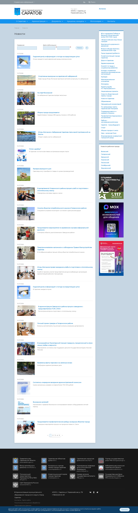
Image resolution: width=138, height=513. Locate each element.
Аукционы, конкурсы (75, 21)
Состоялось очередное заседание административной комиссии (57, 382)
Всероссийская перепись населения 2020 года (110, 49)
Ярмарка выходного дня (42, 169)
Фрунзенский (106, 168)
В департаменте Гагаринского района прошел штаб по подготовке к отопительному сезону (62, 189)
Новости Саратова (107, 98)
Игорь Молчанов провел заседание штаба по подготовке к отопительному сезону (65, 268)
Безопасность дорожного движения (110, 45)
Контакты (111, 21)
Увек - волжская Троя (108, 133)
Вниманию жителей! (40, 402)
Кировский (105, 160)
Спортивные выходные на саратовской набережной (57, 76)
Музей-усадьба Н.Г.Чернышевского (108, 87)
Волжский (104, 151)
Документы (56, 21)
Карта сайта (26, 500)
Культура (104, 77)
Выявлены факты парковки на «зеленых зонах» (54, 363)
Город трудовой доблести (110, 53)
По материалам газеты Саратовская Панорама (109, 108)
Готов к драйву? (35, 149)
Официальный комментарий (111, 104)
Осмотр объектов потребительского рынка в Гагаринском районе (62, 208)
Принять (124, 509)
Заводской (105, 157)
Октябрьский (105, 165)
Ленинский (105, 162)
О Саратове (21, 21)
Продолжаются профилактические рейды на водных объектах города (63, 422)
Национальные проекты (109, 91)
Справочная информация (23, 2)
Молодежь (105, 84)
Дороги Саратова (107, 60)
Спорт (103, 127)
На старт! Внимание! (44, 93)
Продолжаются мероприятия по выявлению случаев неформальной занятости (63, 229)
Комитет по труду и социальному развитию (109, 67)
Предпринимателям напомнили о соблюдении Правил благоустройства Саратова (64, 249)
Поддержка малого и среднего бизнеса (108, 112)
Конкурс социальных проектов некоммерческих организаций (110, 72)
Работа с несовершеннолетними (109, 121)
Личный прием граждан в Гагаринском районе (55, 323)
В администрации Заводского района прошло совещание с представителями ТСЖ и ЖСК (60, 308)
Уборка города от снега (109, 130)
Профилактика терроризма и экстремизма (111, 117)
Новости (25, 28)
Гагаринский (105, 154)
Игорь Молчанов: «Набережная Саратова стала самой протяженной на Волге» (64, 133)
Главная (16, 28)
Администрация (39, 21)
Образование (106, 101)
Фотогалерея (95, 21)
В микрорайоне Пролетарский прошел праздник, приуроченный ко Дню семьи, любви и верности (64, 344)
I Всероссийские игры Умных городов (111, 40)
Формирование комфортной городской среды (111, 137)
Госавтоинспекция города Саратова (110, 57)
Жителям (102, 9)
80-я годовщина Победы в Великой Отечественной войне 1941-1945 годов (110, 35)
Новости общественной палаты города (109, 95)
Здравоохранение (107, 63)
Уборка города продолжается (48, 112)
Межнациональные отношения (108, 80)
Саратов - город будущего (110, 125)
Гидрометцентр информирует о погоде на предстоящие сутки (56, 56)
